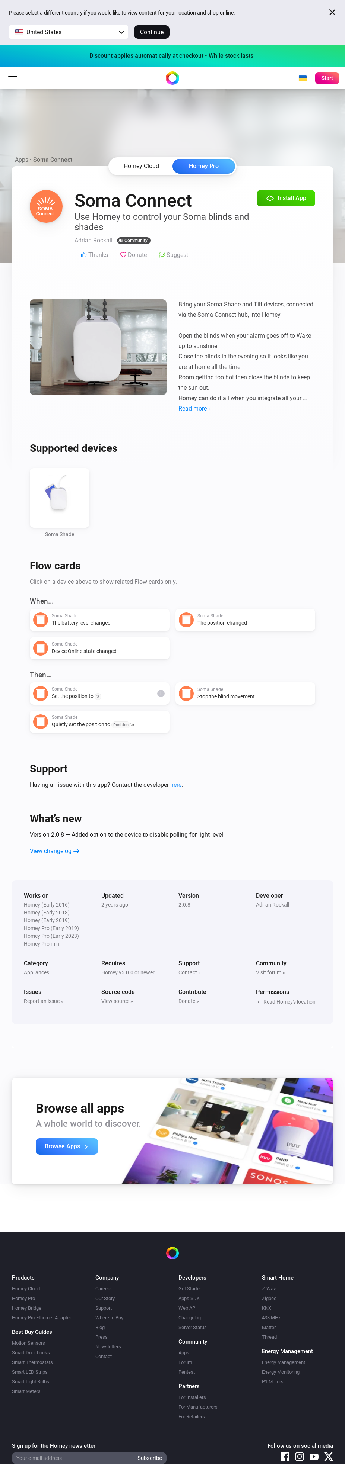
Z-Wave (270, 1288)
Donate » (188, 1001)
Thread (269, 1337)
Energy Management (283, 1362)
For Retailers (191, 1416)
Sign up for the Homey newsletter (53, 1445)
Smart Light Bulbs (30, 1381)
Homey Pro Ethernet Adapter (41, 1317)
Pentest (186, 1372)
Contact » (189, 972)
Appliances (36, 972)
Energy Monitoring (281, 1372)
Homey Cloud (26, 1288)
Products (23, 1277)
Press (101, 1337)
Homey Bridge (26, 1308)
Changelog (189, 1317)
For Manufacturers (198, 1407)
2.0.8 (184, 905)
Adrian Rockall (272, 905)
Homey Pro (204, 166)
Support (103, 1308)
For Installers (192, 1397)
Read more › (194, 408)
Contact (103, 1356)
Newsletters (108, 1346)
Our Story (105, 1298)
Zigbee (269, 1298)
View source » (117, 1001)
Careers (103, 1288)
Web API (187, 1308)
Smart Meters (26, 1391)
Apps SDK (189, 1298)
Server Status (192, 1327)
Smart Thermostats (32, 1362)
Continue (152, 32)
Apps (21, 159)
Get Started (190, 1288)
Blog (100, 1327)
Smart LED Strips (30, 1372)
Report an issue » (43, 1001)
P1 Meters (273, 1381)
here (175, 784)
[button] (68, 32)
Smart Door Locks (31, 1352)
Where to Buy (109, 1317)
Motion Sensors (28, 1343)
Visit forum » (270, 972)
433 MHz (271, 1317)
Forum (185, 1362)
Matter (269, 1327)
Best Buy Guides (32, 1332)
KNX (266, 1308)
